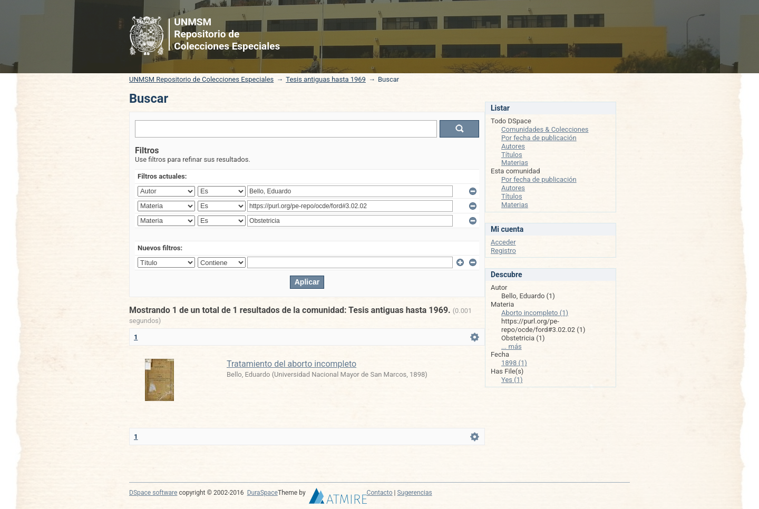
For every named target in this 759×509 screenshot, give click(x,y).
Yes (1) (512, 380)
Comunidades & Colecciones (545, 129)
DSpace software (153, 492)
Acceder (503, 242)
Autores (513, 146)
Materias (514, 163)
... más (511, 346)
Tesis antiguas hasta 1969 (326, 79)
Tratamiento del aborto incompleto (291, 364)
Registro (503, 250)
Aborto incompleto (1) (534, 313)
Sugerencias (414, 492)
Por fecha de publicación (539, 138)
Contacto (380, 492)
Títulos (511, 155)
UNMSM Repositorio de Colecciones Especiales (201, 79)
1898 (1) (514, 363)
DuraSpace (262, 492)
